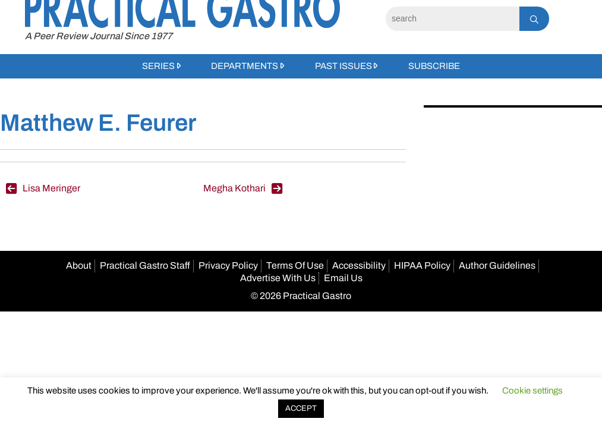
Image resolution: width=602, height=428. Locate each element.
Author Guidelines (497, 265)
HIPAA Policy (422, 265)
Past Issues (343, 66)
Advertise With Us (278, 278)
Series (158, 66)
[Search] (452, 19)
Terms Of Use (295, 265)
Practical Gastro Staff (145, 265)
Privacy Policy (228, 265)
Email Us (343, 278)
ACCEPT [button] (301, 408)
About (79, 265)
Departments (244, 66)
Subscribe (434, 66)
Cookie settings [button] (532, 390)
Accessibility (359, 265)
